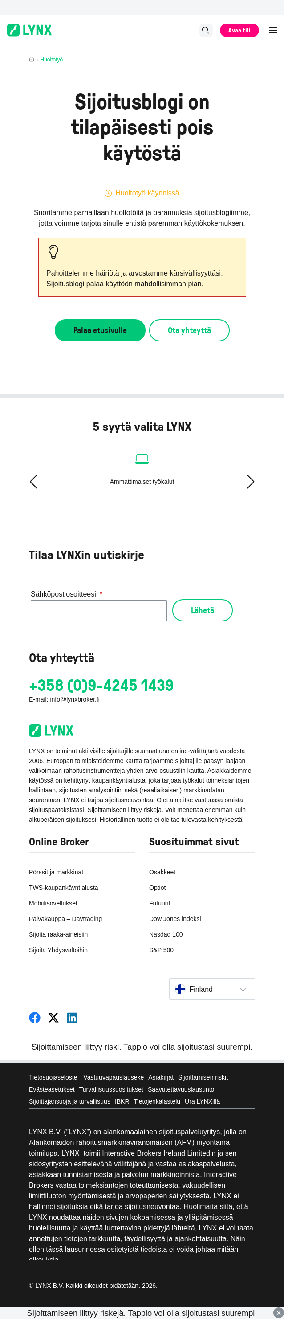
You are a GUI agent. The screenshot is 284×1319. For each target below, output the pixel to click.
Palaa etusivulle (100, 330)
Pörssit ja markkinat (56, 872)
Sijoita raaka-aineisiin (58, 934)
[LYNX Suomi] (35, 1018)
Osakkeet (162, 872)
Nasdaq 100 (166, 934)
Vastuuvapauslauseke (113, 1077)
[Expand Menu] (273, 30)
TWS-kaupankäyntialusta (63, 887)
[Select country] (212, 989)
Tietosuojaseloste (54, 1077)
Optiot (157, 887)
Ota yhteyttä (189, 330)
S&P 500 (161, 950)
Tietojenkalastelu (157, 1101)
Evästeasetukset (52, 1089)
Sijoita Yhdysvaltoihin (58, 950)
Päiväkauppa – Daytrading (65, 918)
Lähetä (202, 610)
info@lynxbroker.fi (74, 699)
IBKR (122, 1101)
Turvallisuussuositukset (111, 1089)
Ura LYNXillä (202, 1101)
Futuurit (159, 903)
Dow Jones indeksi (175, 918)
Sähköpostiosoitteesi (66, 594)
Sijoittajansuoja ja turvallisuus (69, 1101)
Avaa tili (239, 30)
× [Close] (278, 1313)
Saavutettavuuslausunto (181, 1089)
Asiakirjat (161, 1077)
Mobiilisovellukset (53, 903)
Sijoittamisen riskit (203, 1077)
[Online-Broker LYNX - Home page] (29, 30)
